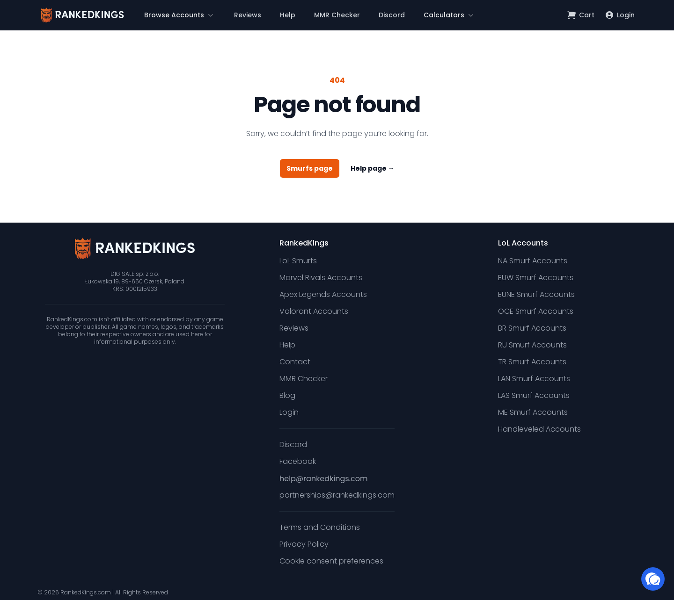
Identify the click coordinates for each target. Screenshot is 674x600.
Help (287, 15)
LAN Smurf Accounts (534, 378)
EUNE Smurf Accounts (536, 294)
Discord (392, 15)
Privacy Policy (304, 544)
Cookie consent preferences (331, 561)
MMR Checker (337, 15)
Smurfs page (309, 168)
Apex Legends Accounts (323, 294)
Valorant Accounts (313, 311)
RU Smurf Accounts (532, 345)
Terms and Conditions (319, 527)
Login (289, 412)
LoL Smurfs (298, 260)
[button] (180, 15)
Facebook (297, 461)
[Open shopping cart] (581, 15)
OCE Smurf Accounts (535, 311)
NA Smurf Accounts (532, 260)
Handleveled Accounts (539, 429)
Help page (373, 168)
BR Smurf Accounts (532, 328)
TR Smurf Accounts (532, 361)
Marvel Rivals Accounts (320, 277)
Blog (287, 395)
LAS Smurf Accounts (534, 395)
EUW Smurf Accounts (535, 277)
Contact (294, 361)
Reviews (247, 15)
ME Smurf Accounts (533, 412)
